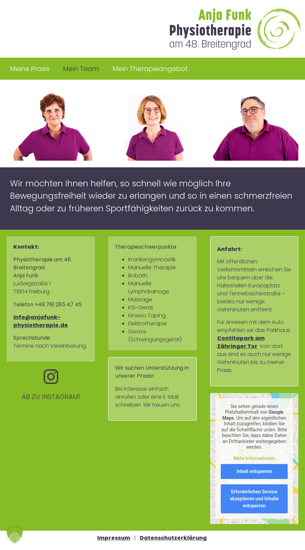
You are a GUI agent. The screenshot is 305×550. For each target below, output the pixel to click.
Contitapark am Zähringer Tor (241, 342)
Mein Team (81, 68)
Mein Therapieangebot (150, 68)
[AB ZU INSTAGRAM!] (51, 376)
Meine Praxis (30, 68)
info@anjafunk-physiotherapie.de (40, 321)
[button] (14, 535)
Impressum (113, 538)
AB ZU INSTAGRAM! (51, 396)
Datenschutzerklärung (173, 538)
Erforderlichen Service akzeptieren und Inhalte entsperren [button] (254, 498)
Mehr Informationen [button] (254, 458)
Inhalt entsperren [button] (254, 471)
